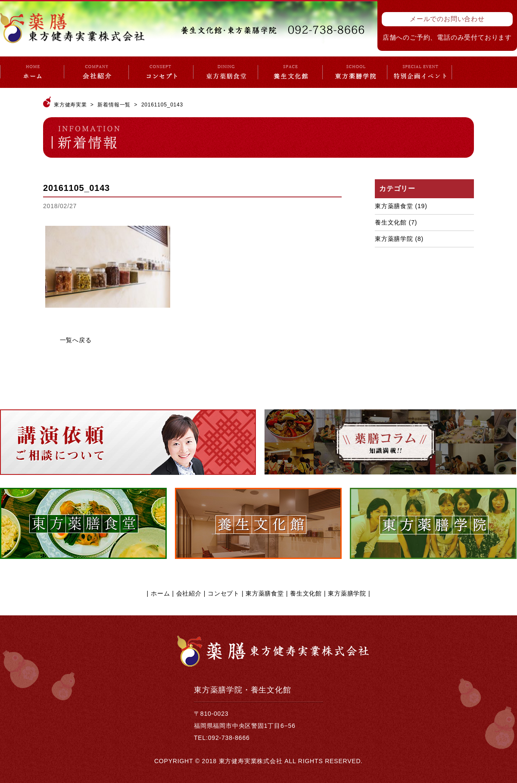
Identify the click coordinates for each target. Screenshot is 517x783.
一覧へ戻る (76, 340)
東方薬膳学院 (394, 238)
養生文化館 (391, 222)
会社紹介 (189, 593)
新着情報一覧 (114, 105)
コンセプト (224, 593)
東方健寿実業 (70, 105)
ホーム (160, 593)
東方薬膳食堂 (394, 206)
